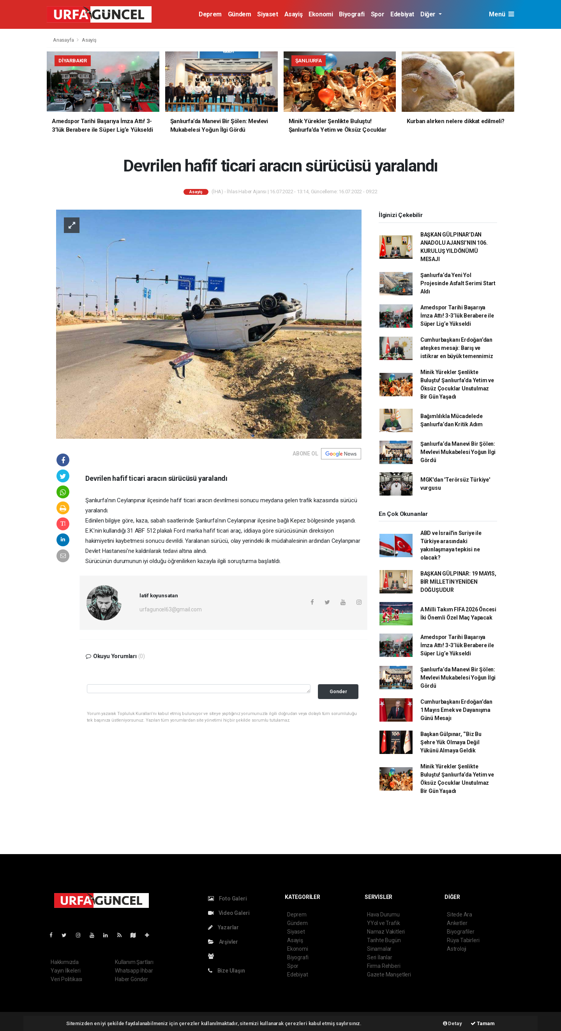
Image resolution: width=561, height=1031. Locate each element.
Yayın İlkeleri (65, 970)
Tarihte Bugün (384, 940)
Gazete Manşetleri (389, 974)
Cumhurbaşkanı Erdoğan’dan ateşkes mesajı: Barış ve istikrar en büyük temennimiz (456, 348)
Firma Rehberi (383, 966)
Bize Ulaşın (226, 970)
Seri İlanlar (379, 957)
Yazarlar (223, 927)
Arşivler (223, 942)
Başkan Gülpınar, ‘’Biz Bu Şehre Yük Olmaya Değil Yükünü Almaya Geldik (451, 742)
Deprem (210, 14)
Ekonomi (321, 14)
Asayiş (293, 14)
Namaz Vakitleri (386, 932)
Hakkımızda (65, 962)
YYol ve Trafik (383, 923)
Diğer (428, 14)
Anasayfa (64, 40)
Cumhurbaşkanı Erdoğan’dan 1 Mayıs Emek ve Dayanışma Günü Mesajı (456, 710)
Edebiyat (402, 14)
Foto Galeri (227, 898)
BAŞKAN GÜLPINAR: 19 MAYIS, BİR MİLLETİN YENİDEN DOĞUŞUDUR (458, 581)
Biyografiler (461, 932)
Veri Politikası (66, 979)
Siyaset (267, 14)
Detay (452, 1023)
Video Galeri (228, 913)
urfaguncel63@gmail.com (170, 609)
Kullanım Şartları (134, 962)
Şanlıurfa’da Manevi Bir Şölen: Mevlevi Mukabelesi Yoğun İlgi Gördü (458, 452)
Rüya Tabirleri (463, 940)
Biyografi (351, 14)
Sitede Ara (459, 914)
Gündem (239, 14)
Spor (377, 14)
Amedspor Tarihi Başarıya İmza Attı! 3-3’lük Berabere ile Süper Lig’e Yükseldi (457, 315)
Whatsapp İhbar (134, 970)
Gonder (338, 691)
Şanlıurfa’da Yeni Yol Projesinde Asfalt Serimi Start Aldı (458, 283)
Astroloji (456, 949)
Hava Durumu (383, 914)
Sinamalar (379, 949)
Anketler (457, 923)
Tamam (483, 1023)
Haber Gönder (131, 979)
